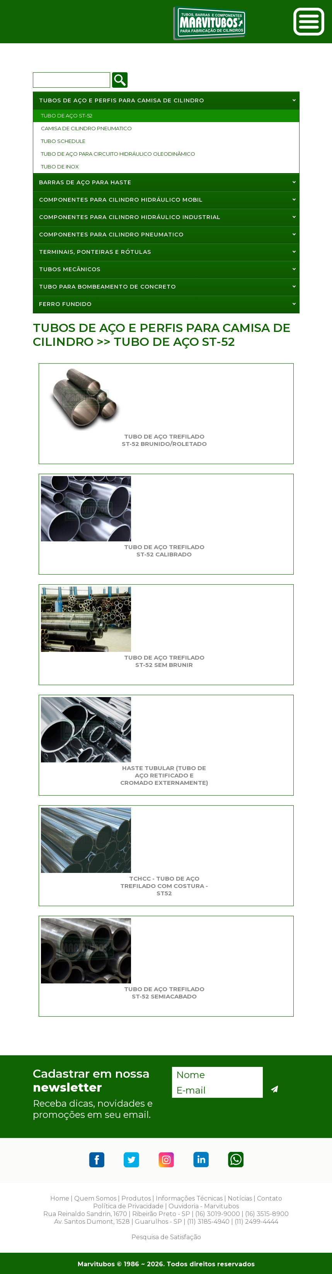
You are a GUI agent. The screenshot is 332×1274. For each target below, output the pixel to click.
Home (59, 1198)
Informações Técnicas (189, 1198)
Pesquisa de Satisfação (166, 1237)
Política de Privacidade (128, 1206)
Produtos (136, 1198)
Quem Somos (95, 1198)
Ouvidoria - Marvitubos (204, 1206)
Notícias (240, 1198)
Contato (269, 1198)
